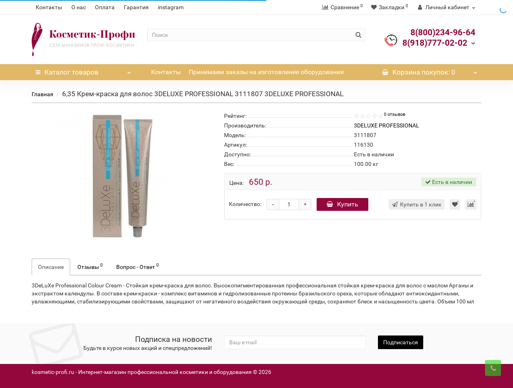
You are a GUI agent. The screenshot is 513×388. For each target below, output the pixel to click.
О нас (78, 7)
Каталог (83, 70)
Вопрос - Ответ (137, 266)
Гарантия (136, 7)
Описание (51, 267)
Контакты (49, 7)
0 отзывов (394, 114)
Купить (342, 204)
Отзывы (90, 266)
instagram (171, 7)
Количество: (245, 204)
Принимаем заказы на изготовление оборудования (266, 72)
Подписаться (400, 342)
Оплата (105, 7)
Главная (42, 94)
